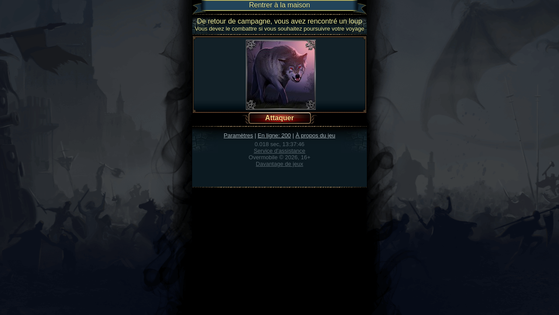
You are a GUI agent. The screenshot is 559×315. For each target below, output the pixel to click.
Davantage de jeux (279, 164)
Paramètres (238, 135)
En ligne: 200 (274, 135)
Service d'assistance (279, 150)
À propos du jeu (315, 135)
